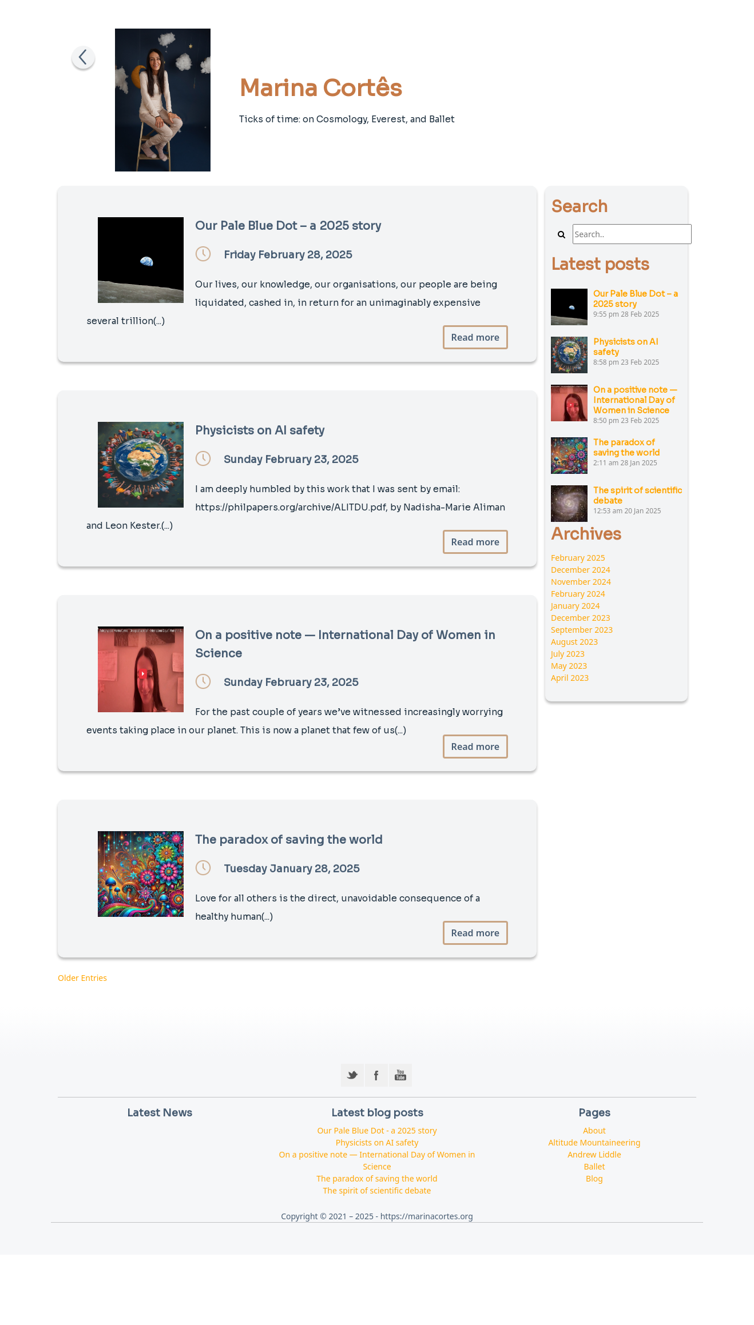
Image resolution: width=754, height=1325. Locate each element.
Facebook (376, 1075)
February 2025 (578, 557)
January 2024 (575, 605)
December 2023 (580, 617)
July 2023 (568, 653)
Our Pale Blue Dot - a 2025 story (376, 1130)
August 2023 (574, 641)
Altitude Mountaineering (594, 1142)
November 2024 (581, 581)
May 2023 (569, 665)
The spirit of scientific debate (377, 1190)
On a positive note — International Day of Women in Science (635, 400)
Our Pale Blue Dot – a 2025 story (635, 299)
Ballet (594, 1166)
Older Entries (82, 977)
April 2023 (570, 677)
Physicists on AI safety (377, 1142)
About (594, 1130)
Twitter (352, 1075)
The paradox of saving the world (626, 447)
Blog (594, 1178)
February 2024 (578, 593)
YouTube (400, 1075)
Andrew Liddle (594, 1154)
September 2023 (582, 629)
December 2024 (580, 569)
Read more (475, 337)
